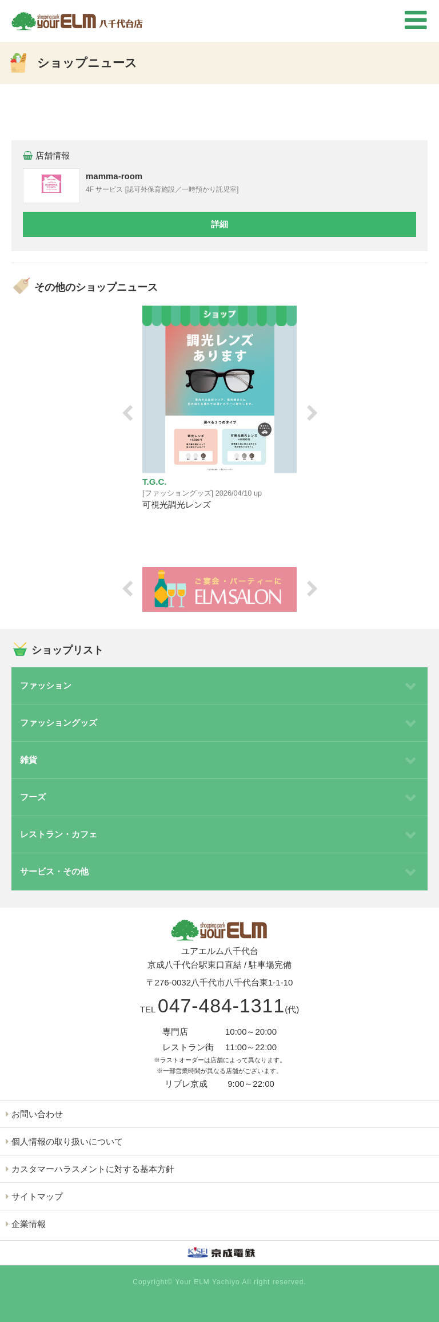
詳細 (219, 224)
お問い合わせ (37, 1114)
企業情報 (28, 1224)
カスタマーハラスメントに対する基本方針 (92, 1169)
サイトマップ (37, 1196)
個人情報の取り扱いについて (67, 1141)
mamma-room (114, 176)
